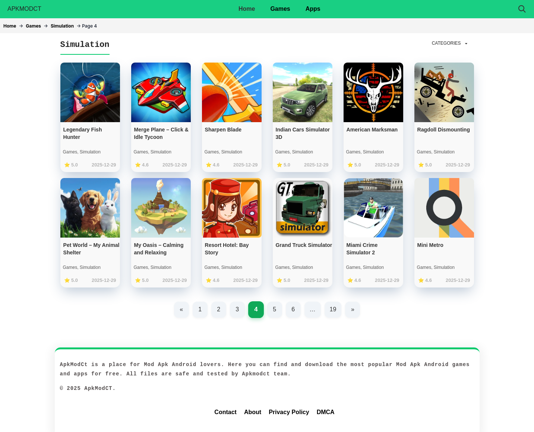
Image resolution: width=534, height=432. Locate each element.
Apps (313, 9)
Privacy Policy (289, 412)
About (252, 412)
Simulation (62, 26)
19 (333, 309)
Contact (225, 412)
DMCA (326, 412)
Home (246, 9)
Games (280, 9)
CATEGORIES (450, 44)
